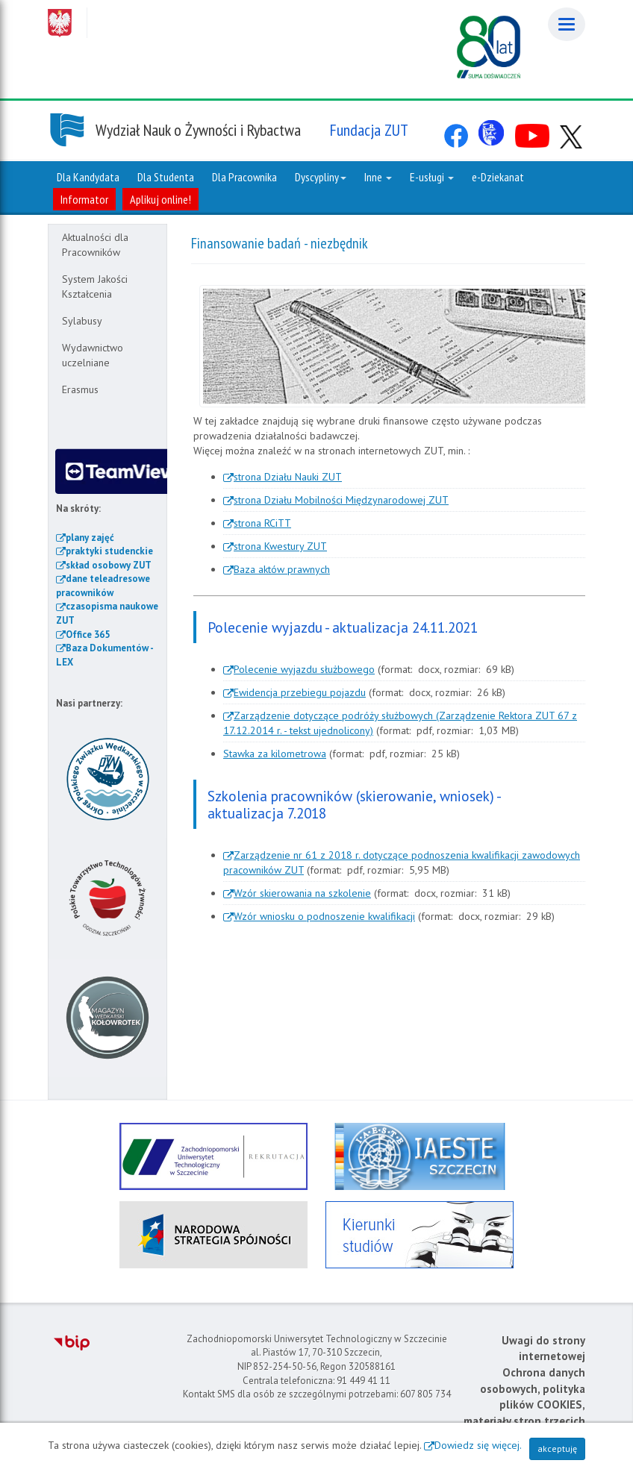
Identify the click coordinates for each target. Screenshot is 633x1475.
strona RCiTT (262, 523)
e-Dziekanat (498, 176)
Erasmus (80, 389)
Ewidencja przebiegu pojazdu (300, 692)
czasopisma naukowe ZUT (107, 613)
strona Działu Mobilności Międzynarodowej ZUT (341, 500)
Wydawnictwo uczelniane (92, 355)
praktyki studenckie (109, 551)
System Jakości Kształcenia (95, 286)
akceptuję (557, 1448)
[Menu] (566, 24)
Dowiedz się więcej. (478, 1445)
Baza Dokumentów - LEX (104, 655)
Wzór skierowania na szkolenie (302, 893)
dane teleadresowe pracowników (103, 585)
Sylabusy (82, 321)
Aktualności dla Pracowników (95, 245)
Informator (84, 199)
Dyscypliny (320, 176)
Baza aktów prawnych (282, 569)
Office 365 (88, 634)
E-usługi (432, 176)
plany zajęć (90, 537)
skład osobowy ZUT (109, 565)
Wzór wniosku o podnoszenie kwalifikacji (324, 916)
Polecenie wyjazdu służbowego (304, 669)
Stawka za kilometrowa (274, 753)
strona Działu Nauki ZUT (288, 476)
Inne (378, 176)
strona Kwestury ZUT (280, 546)
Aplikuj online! (160, 199)
